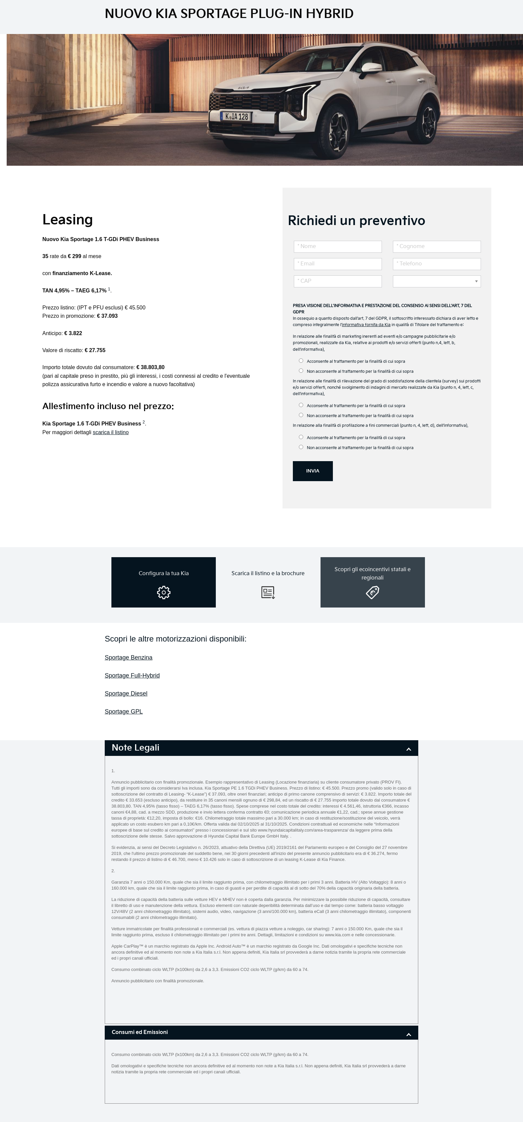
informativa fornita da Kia (366, 324)
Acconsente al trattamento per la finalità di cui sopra (352, 361)
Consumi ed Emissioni (140, 1032)
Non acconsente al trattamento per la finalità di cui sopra (356, 371)
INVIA (313, 471)
